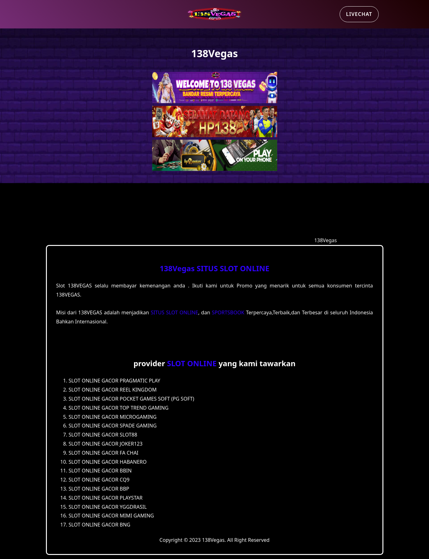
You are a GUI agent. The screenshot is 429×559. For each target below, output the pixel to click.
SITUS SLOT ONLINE (233, 268)
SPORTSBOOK (228, 312)
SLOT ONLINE (192, 363)
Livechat (359, 14)
